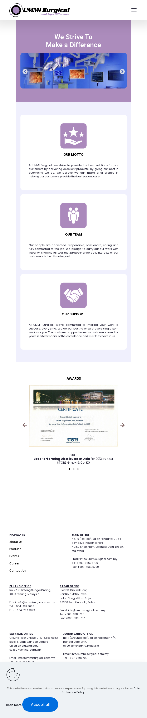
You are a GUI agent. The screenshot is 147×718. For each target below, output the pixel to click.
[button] (25, 71)
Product (15, 549)
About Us (15, 542)
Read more (14, 705)
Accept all (40, 704)
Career (14, 563)
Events (14, 556)
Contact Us (17, 570)
